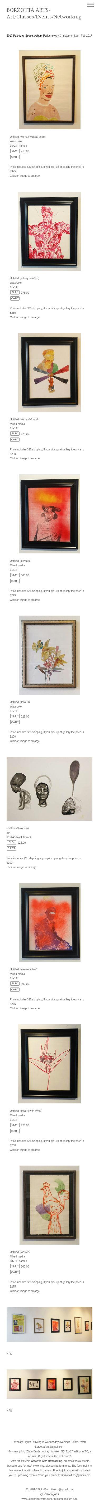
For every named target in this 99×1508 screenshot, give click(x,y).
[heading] (49, 17)
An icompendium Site (65, 1498)
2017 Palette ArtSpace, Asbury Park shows (32, 35)
